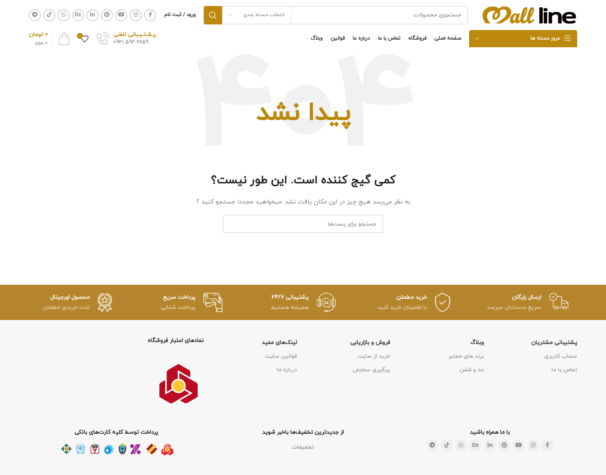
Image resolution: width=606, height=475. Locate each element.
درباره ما (287, 370)
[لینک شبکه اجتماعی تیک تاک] (49, 15)
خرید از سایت (373, 356)
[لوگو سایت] (529, 14)
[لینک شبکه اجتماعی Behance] (78, 15)
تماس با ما (564, 370)
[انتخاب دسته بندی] (256, 15)
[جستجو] (336, 15)
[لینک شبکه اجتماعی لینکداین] (92, 15)
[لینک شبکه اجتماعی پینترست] (107, 15)
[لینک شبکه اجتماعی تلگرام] (35, 15)
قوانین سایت (281, 356)
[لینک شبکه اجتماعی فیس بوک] (150, 15)
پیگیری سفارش (371, 370)
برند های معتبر (466, 356)
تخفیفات (303, 447)
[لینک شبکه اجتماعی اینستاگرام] (136, 15)
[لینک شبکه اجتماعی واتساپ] (64, 15)
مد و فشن (472, 370)
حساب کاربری (560, 356)
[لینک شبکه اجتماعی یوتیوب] (121, 15)
